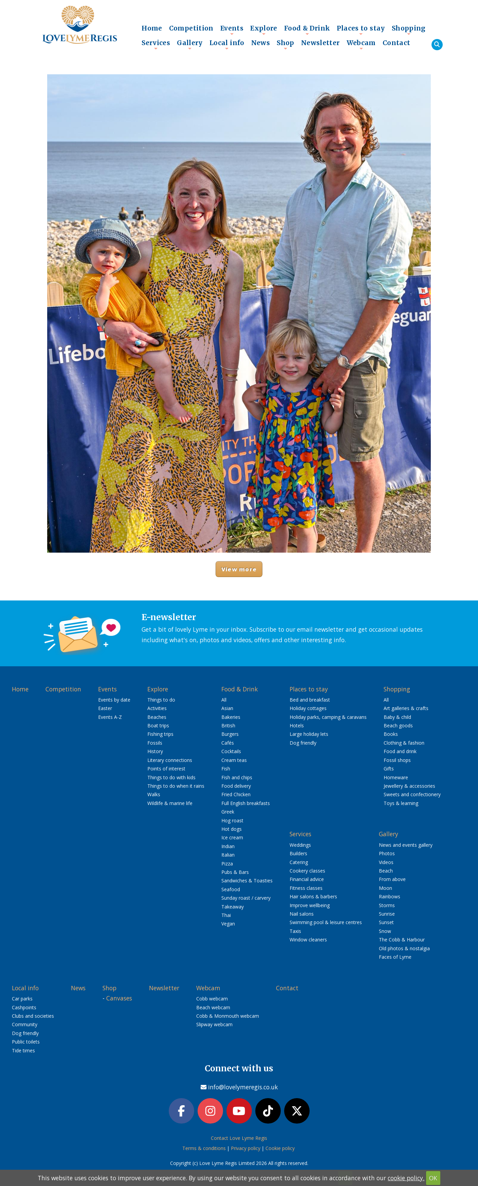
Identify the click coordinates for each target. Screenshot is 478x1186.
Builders (298, 853)
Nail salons (302, 914)
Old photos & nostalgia (404, 948)
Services (156, 44)
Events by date (114, 699)
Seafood (230, 889)
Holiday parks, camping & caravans (328, 717)
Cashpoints (24, 1007)
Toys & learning (401, 803)
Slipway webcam (214, 1024)
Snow (385, 931)
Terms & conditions (204, 1149)
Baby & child (397, 717)
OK (433, 1178)
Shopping (409, 30)
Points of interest (166, 768)
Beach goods (398, 725)
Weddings (300, 845)
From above (392, 879)
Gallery (190, 44)
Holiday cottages (308, 708)
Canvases (119, 998)
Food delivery (236, 786)
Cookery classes (307, 870)
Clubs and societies (33, 1016)
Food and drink (400, 751)
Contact (396, 43)
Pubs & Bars (235, 872)
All (223, 699)
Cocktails (231, 751)
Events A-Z (110, 717)
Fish (225, 768)
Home (152, 28)
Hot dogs (231, 829)
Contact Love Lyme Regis (239, 1139)
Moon (385, 888)
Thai (226, 915)
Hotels (297, 725)
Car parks (22, 998)
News (260, 43)
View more (239, 569)
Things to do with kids (171, 777)
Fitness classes (306, 888)
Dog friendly (303, 743)
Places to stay (361, 30)
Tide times (23, 1050)
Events (231, 30)
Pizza (227, 863)
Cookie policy (280, 1149)
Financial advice (307, 879)
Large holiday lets (309, 734)
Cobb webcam (212, 998)
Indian (228, 846)
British (228, 725)
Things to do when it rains (175, 786)
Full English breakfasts (245, 803)
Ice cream (232, 837)
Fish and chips (236, 777)
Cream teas (234, 760)
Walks (153, 794)
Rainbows (389, 896)
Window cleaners (308, 939)
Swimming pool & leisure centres (326, 922)
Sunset (386, 922)
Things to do (161, 699)
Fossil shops (397, 760)
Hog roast (232, 820)
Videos (386, 862)
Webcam (361, 44)
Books (391, 734)
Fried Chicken (236, 794)
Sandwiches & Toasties (247, 880)
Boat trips (158, 725)
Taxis (295, 931)
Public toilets (26, 1041)
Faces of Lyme (395, 957)
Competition (191, 28)
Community (24, 1024)
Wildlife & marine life (169, 803)
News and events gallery (406, 845)
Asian (227, 708)
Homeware (396, 777)
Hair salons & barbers (313, 896)
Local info (226, 44)
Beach (386, 870)
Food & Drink (307, 30)
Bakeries (230, 717)
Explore (263, 30)
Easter (105, 708)
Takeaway (232, 906)
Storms (387, 905)
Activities (157, 708)
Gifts (389, 768)
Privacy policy (245, 1149)
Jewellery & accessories (409, 786)
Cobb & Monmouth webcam (227, 1016)
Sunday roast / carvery (246, 898)
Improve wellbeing (310, 905)
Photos (387, 853)
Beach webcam (213, 1007)
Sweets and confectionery (412, 794)
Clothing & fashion (404, 743)
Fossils (154, 743)
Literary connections (169, 760)
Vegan (228, 923)
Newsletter (320, 43)
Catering (299, 862)
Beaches (156, 717)
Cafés (227, 743)
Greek (227, 811)
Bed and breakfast (310, 699)
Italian (228, 855)
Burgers (230, 734)
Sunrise (387, 914)
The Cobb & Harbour (402, 939)
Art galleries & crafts (406, 708)
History (155, 751)
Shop (285, 44)
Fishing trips (160, 734)
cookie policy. (406, 1178)
